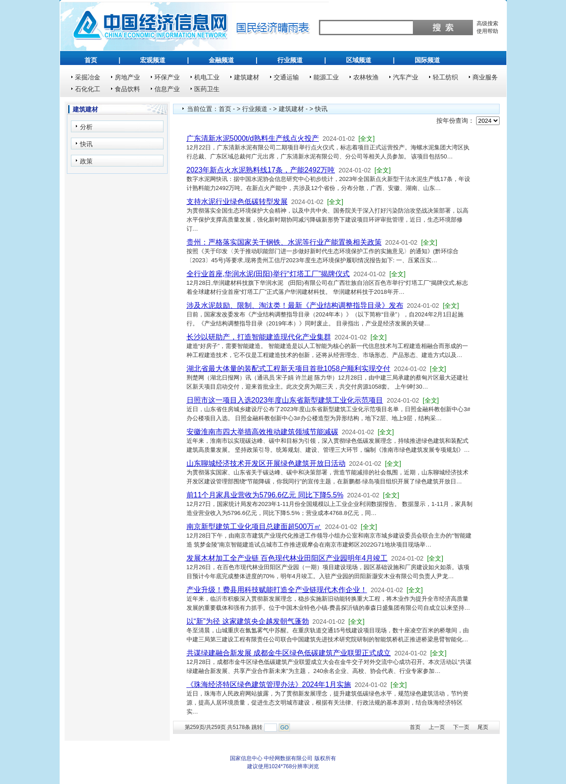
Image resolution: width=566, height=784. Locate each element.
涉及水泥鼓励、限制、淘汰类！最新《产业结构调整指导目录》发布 (295, 305)
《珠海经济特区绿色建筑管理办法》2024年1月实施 (269, 684)
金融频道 (221, 60)
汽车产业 (405, 77)
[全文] (367, 138)
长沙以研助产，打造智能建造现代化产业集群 (259, 337)
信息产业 (167, 89)
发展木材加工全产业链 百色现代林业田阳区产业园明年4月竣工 (287, 558)
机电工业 (207, 77)
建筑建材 (246, 77)
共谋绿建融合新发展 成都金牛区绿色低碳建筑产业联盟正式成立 (289, 653)
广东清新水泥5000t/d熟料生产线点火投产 (253, 138)
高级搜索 (487, 23)
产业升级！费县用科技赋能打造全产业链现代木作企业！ (277, 590)
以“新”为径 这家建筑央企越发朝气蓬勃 (248, 621)
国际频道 (427, 60)
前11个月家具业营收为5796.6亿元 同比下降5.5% (265, 495)
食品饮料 (127, 89)
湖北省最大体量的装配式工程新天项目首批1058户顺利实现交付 (289, 368)
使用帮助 (487, 31)
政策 (86, 161)
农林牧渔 (366, 77)
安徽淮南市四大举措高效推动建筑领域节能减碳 (262, 432)
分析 (86, 126)
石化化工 (87, 89)
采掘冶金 (87, 77)
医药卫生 (207, 89)
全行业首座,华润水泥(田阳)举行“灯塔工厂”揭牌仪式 (268, 274)
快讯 (86, 144)
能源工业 (326, 77)
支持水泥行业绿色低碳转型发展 (237, 201)
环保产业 (167, 77)
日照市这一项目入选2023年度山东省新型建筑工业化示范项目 (285, 400)
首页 (90, 60)
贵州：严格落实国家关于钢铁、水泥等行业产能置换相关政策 (284, 242)
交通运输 (286, 77)
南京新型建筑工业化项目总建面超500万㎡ (254, 526)
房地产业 (127, 77)
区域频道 (358, 60)
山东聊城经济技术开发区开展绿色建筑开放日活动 (266, 463)
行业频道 (290, 60)
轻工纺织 (445, 77)
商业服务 (485, 77)
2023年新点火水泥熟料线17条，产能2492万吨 (261, 170)
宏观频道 (152, 60)
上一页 (437, 727)
